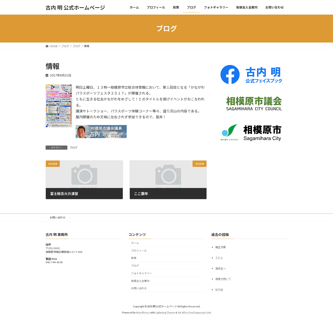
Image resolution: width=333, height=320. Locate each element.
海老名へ (220, 268)
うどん (219, 257)
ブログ (73, 147)
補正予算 (220, 247)
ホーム (135, 243)
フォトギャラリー (141, 273)
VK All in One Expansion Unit (194, 312)
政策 (133, 258)
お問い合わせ (57, 217)
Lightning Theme (165, 312)
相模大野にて (223, 279)
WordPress (143, 312)
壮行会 (219, 289)
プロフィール (139, 250)
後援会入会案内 (140, 280)
